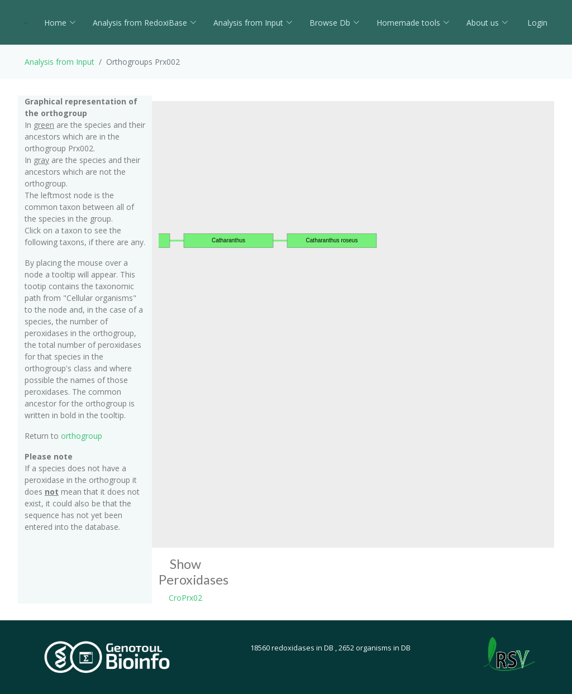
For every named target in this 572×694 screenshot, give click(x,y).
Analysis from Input (253, 22)
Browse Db (334, 22)
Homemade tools (413, 22)
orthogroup (81, 435)
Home (60, 22)
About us (487, 22)
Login (536, 22)
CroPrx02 (185, 597)
